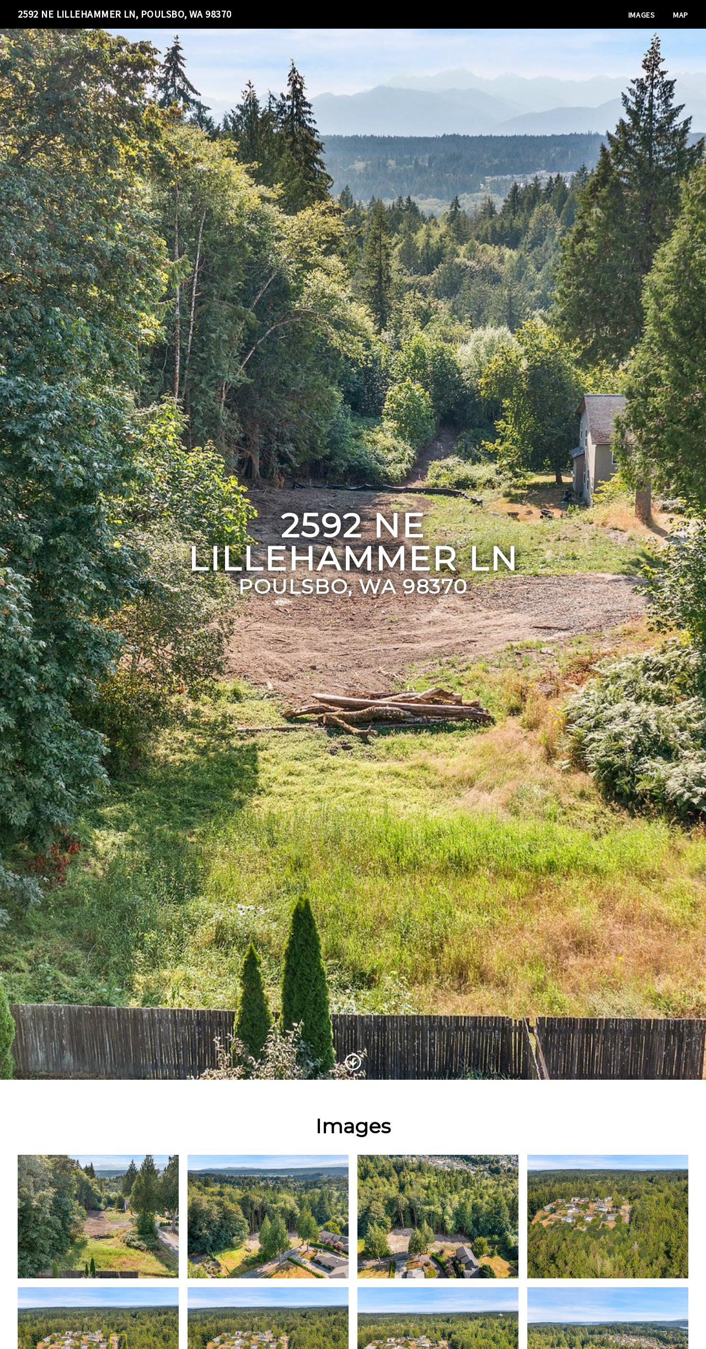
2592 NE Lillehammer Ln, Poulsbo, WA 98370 (124, 14)
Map (680, 15)
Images (641, 15)
